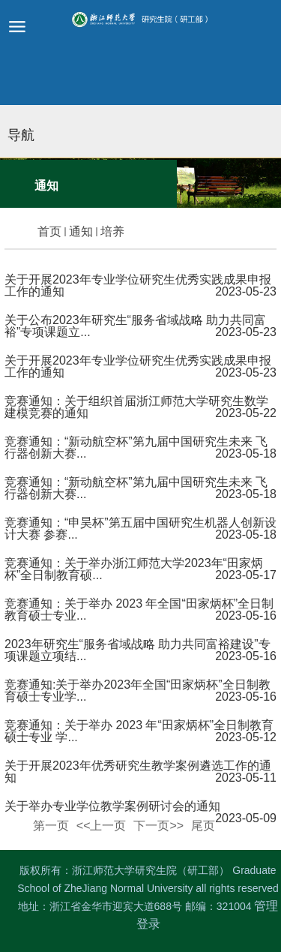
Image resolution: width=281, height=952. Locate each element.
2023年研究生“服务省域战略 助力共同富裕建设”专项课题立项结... (137, 650)
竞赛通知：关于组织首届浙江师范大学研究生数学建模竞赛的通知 (136, 407)
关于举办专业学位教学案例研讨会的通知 (112, 806)
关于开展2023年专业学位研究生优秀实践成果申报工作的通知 (137, 285)
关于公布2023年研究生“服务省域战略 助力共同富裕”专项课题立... (135, 326)
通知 (81, 231)
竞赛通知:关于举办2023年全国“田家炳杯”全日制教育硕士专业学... (137, 690)
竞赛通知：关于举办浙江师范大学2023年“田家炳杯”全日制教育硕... (133, 569)
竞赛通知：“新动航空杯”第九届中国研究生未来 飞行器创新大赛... (136, 447)
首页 (49, 231)
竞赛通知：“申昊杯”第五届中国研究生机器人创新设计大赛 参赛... (140, 528)
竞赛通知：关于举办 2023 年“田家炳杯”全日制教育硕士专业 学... (139, 731)
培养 (112, 231)
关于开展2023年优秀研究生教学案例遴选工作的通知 (137, 771)
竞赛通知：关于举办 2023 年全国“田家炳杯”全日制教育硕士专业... (139, 609)
